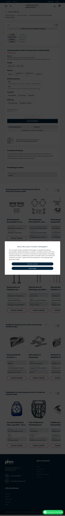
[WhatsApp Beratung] (53, 512)
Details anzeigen (33, 268)
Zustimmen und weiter (32, 264)
